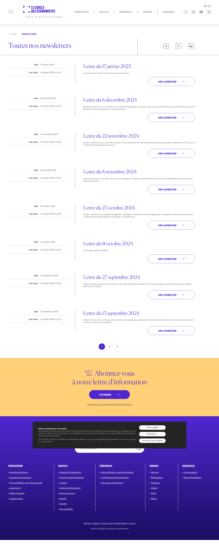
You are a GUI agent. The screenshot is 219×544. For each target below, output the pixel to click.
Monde (63, 502)
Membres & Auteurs (19, 476)
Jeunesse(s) (15, 492)
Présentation (81, 11)
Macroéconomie (67, 497)
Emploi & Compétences (70, 476)
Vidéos (154, 492)
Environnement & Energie (72, 481)
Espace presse (16, 502)
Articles (104, 11)
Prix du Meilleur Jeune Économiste (26, 486)
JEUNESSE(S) (169, 11)
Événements (126, 11)
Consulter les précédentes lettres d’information (109, 408)
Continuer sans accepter (152, 440)
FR (205, 6)
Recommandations (193, 481)
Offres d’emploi (17, 497)
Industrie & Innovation (70, 492)
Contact (131, 527)
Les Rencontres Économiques (115, 481)
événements (106, 470)
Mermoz (155, 476)
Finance (63, 486)
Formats (147, 11)
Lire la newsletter (164, 81)
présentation (15, 470)
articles (63, 470)
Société (63, 507)
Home (14, 34)
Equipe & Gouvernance (20, 481)
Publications (157, 481)
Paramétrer (151, 434)
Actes (153, 497)
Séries (154, 502)
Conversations (190, 476)
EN (209, 6)
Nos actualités (66, 513)
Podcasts (155, 486)
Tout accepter (152, 427)
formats (154, 470)
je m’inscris (105, 398)
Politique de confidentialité (114, 527)
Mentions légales (92, 527)
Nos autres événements (112, 486)
